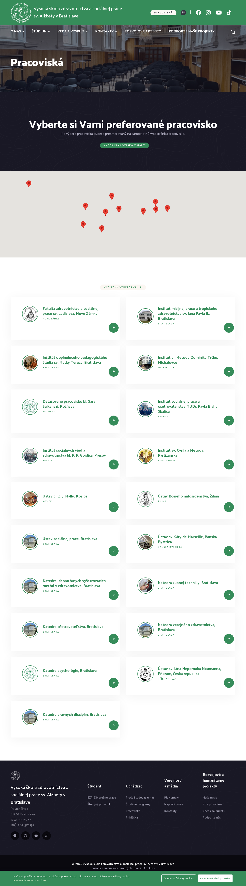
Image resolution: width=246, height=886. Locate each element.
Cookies (149, 868)
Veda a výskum (70, 31)
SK (183, 13)
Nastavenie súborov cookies (29, 880)
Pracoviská (163, 13)
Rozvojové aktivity (143, 31)
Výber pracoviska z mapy (124, 145)
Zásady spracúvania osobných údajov (116, 868)
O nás (16, 31)
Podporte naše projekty (192, 31)
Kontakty (104, 31)
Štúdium (39, 31)
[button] (118, 209)
